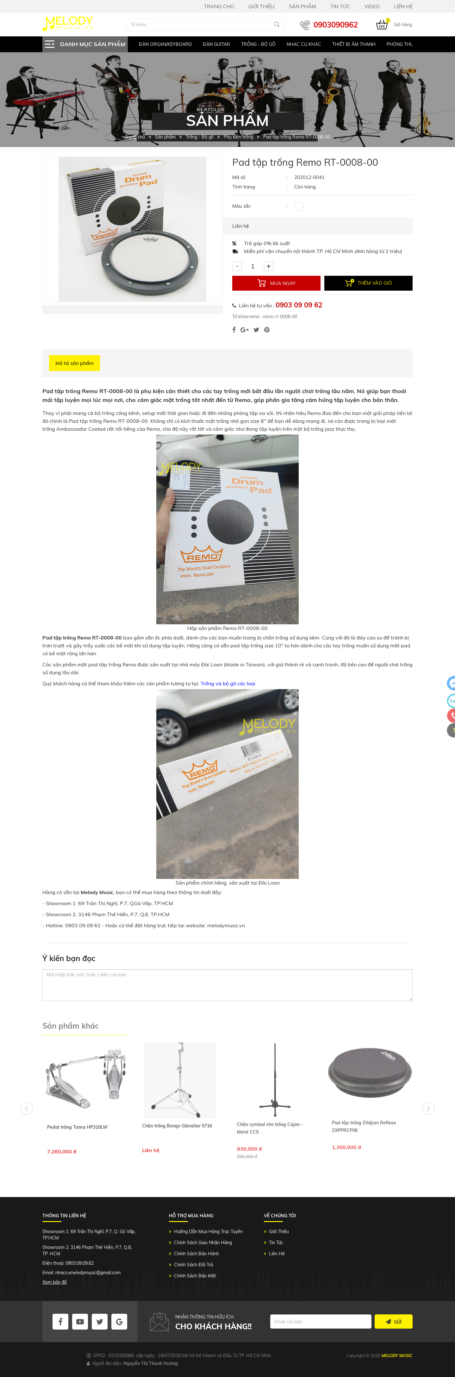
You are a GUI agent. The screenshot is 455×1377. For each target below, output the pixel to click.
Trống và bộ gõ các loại (228, 683)
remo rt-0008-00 (279, 316)
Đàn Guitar (216, 44)
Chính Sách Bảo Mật (195, 1276)
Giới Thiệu (279, 1231)
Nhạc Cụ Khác (304, 44)
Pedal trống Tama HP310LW (77, 1095)
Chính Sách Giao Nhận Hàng (203, 1242)
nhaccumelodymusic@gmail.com (88, 1272)
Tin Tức (276, 1242)
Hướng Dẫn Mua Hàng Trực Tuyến (208, 1231)
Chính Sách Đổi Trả (193, 1265)
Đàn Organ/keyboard (165, 44)
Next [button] (428, 1108)
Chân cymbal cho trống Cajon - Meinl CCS (270, 1096)
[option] (160, 44)
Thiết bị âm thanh (354, 44)
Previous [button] (26, 1108)
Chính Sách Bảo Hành (196, 1254)
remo (254, 316)
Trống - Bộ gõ (258, 44)
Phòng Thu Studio (409, 44)
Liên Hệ (277, 1254)
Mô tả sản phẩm (74, 363)
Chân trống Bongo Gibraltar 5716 (177, 1093)
